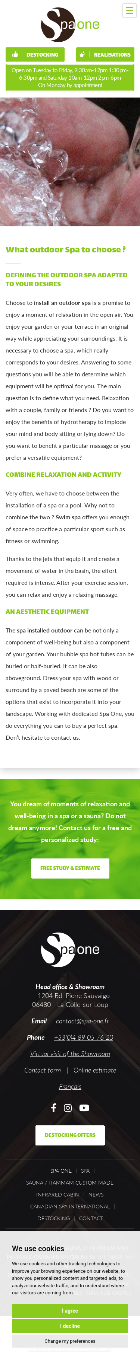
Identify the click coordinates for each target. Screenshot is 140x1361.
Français (70, 1086)
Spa (85, 1171)
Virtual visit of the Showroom (70, 1053)
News (95, 1194)
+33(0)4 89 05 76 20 (83, 1037)
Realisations (105, 55)
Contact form (42, 1070)
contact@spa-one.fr (82, 1021)
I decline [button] (70, 1326)
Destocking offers (70, 1135)
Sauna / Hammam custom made (69, 1182)
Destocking (35, 55)
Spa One (61, 1171)
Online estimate (95, 1070)
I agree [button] (70, 1311)
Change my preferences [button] (70, 1341)
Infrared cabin (57, 1194)
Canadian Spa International (70, 1206)
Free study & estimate (70, 868)
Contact (91, 1218)
